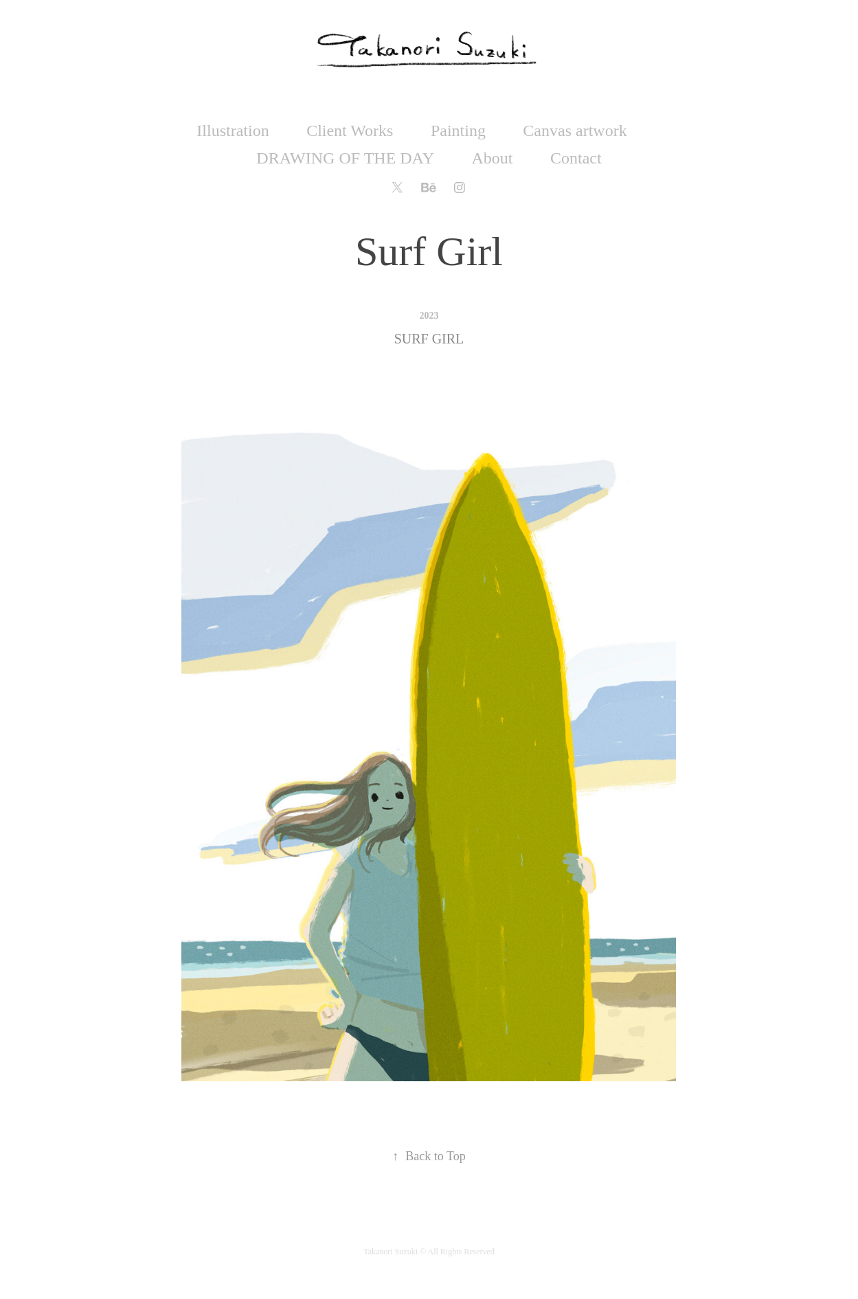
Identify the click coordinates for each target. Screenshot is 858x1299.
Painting (458, 130)
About (492, 158)
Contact (576, 158)
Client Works (349, 130)
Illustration (232, 130)
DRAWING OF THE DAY (345, 158)
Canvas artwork (574, 130)
